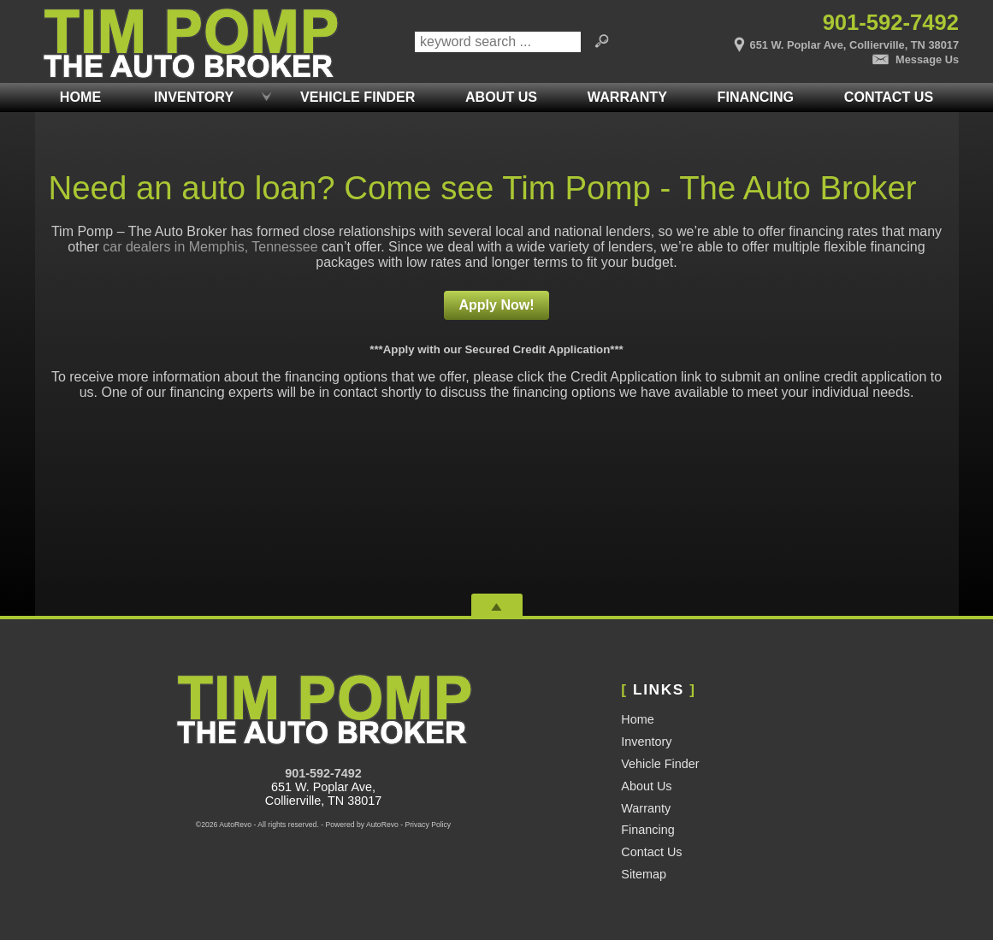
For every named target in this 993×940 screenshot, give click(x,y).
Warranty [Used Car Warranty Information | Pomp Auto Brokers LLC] (627, 96)
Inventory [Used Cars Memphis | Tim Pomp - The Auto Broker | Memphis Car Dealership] (193, 96)
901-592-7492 (323, 773)
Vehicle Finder (660, 764)
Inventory (646, 741)
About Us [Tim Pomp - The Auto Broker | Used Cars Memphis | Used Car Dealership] (501, 96)
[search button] (601, 42)
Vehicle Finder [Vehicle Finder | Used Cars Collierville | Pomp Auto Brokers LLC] (357, 96)
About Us (646, 786)
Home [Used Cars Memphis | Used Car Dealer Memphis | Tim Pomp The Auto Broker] (80, 96)
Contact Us (651, 852)
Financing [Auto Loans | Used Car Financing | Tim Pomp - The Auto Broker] (756, 96)
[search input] (498, 42)
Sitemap (643, 874)
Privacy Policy (428, 824)
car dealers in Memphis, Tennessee (210, 246)
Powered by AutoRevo (361, 824)
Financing (647, 830)
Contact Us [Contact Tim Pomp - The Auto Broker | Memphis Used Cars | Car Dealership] (888, 96)
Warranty (646, 808)
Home (637, 719)
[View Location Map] (805, 39)
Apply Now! (497, 305)
